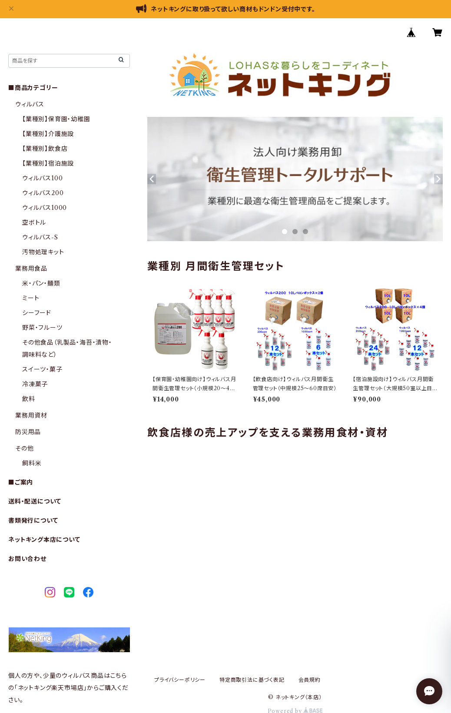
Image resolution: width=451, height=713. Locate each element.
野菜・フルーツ (42, 328)
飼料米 (31, 463)
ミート (30, 298)
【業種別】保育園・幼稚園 (56, 119)
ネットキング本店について (44, 540)
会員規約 (309, 680)
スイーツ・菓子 (42, 369)
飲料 (28, 399)
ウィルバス (29, 104)
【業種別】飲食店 (44, 149)
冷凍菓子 (35, 384)
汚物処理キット (43, 252)
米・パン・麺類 (41, 283)
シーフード (36, 313)
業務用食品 (31, 268)
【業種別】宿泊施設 (48, 163)
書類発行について (33, 520)
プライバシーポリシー (180, 680)
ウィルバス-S (40, 237)
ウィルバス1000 (44, 208)
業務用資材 (31, 415)
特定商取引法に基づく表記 (252, 680)
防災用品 (28, 432)
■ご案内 (20, 482)
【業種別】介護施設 (48, 134)
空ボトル (34, 222)
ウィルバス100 (42, 178)
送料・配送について (34, 501)
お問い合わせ (27, 559)
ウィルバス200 (42, 193)
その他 (24, 448)
